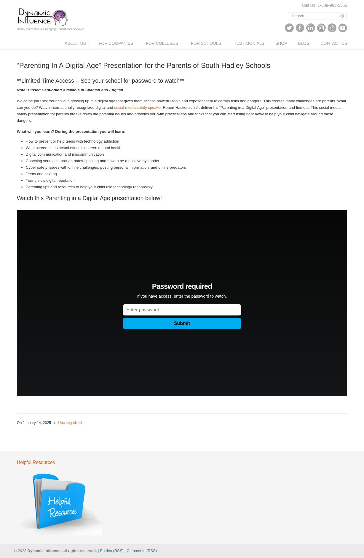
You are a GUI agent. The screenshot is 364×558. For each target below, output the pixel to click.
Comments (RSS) (142, 551)
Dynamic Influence (50, 14)
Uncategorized (70, 423)
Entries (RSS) (111, 551)
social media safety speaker (138, 107)
